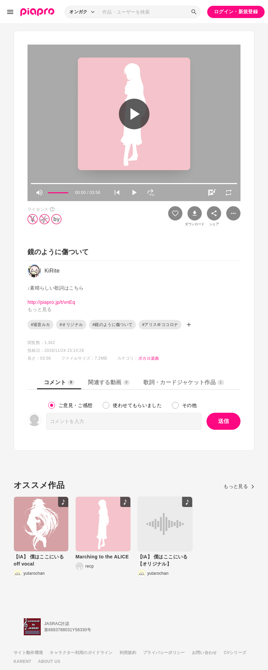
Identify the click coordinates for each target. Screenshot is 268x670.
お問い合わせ (204, 652)
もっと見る (239, 486)
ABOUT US (49, 661)
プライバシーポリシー (164, 652)
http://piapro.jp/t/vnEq (51, 302)
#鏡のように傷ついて (112, 324)
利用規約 (128, 652)
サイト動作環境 (28, 652)
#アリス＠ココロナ (160, 324)
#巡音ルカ (40, 324)
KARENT (22, 661)
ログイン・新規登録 (236, 11)
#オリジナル (71, 324)
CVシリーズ (235, 652)
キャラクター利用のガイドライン (81, 652)
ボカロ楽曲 (148, 358)
